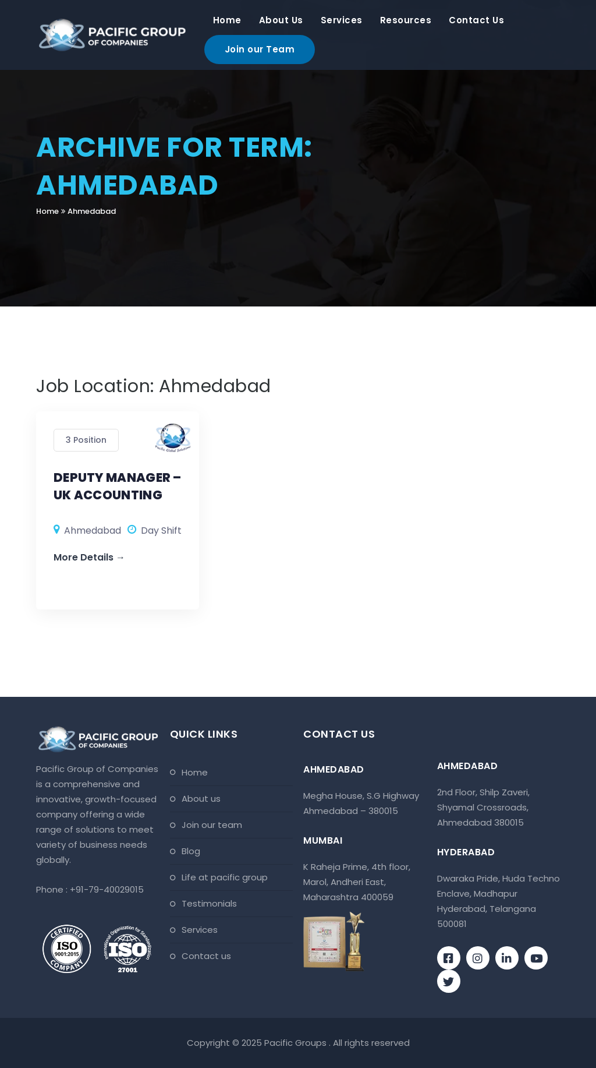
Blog (191, 851)
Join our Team (260, 49)
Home (227, 20)
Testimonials (209, 903)
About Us (281, 20)
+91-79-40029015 (107, 889)
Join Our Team (212, 825)
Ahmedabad (92, 211)
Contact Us (476, 20)
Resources (406, 20)
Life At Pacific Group (225, 877)
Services (342, 20)
